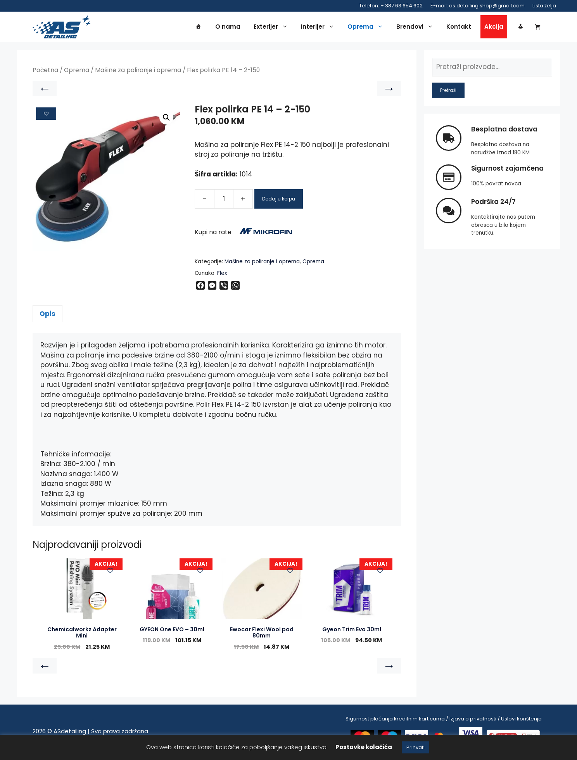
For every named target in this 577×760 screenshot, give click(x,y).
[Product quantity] (223, 201)
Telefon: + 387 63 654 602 (391, 5)
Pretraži (448, 92)
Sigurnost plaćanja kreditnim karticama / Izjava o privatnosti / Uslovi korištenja (444, 720)
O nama (227, 28)
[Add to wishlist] (46, 115)
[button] (166, 120)
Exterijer (273, 28)
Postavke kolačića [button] (363, 747)
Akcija (493, 28)
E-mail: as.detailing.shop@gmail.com (477, 5)
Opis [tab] (47, 315)
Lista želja (544, 5)
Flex (222, 275)
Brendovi (416, 28)
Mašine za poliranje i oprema (138, 72)
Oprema (367, 28)
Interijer (319, 28)
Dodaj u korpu (278, 201)
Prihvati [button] (415, 747)
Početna (45, 72)
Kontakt (458, 28)
